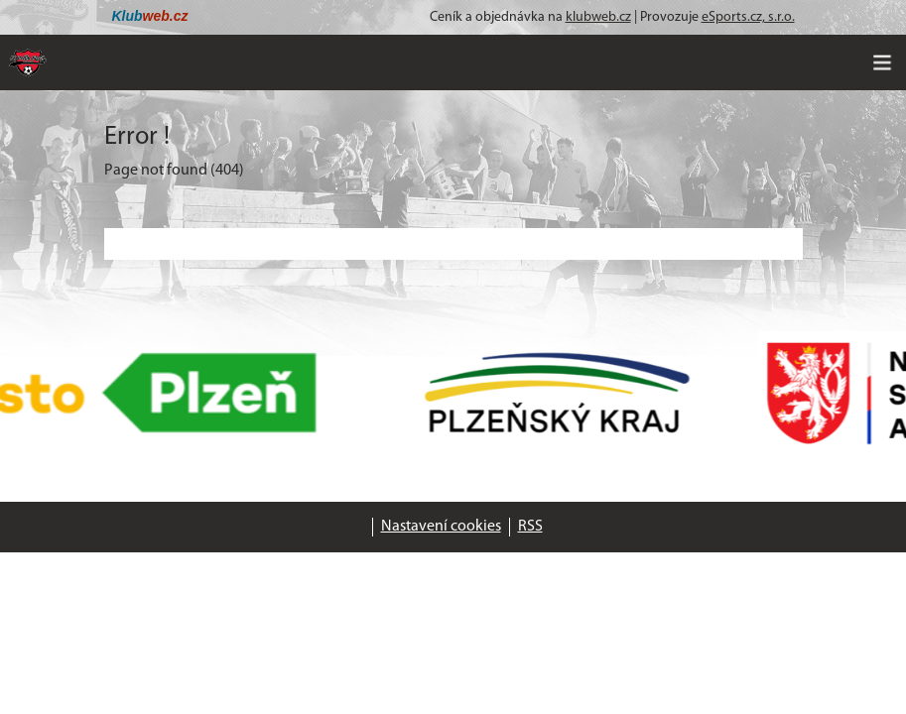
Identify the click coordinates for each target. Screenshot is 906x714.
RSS (530, 527)
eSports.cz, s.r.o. (748, 17)
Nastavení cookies (441, 527)
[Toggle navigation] (882, 62)
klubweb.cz (598, 17)
